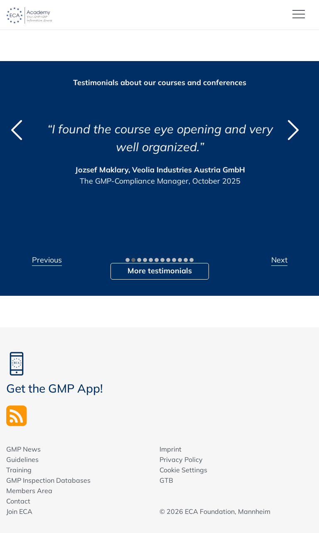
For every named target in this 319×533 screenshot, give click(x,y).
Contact (18, 501)
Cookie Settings (183, 470)
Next (279, 260)
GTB (166, 480)
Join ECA (19, 511)
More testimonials (160, 270)
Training (19, 470)
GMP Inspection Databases (48, 480)
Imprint (171, 449)
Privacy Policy (181, 459)
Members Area (29, 490)
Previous (47, 260)
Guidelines (22, 459)
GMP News (23, 449)
